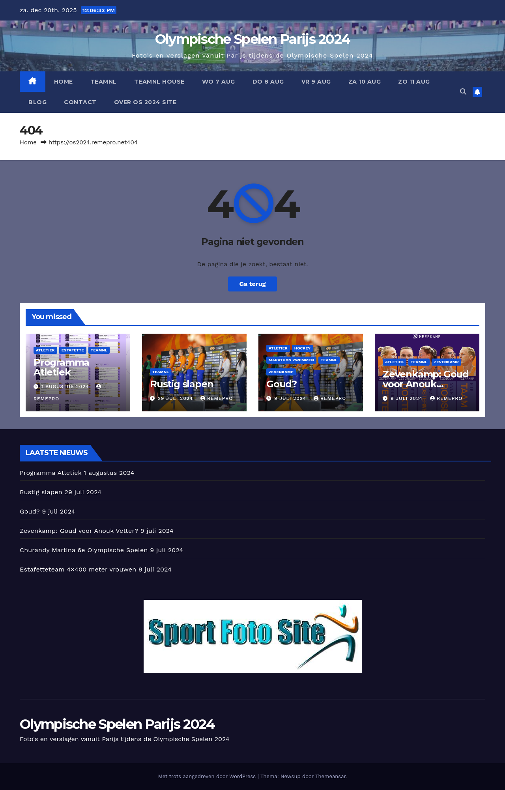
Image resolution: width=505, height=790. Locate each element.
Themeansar (330, 776)
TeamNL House (159, 81)
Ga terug (252, 284)
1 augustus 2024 (66, 386)
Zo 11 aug (414, 81)
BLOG (37, 102)
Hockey (302, 348)
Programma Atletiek (61, 367)
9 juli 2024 (291, 398)
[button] (463, 91)
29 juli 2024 (176, 398)
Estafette (73, 350)
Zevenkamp (281, 372)
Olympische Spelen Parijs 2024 (252, 39)
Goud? (281, 384)
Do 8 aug (268, 81)
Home (28, 142)
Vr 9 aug (316, 81)
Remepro (216, 398)
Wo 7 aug (218, 81)
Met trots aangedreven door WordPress (208, 776)
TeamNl (103, 81)
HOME (63, 81)
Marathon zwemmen (291, 360)
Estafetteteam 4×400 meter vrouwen (78, 569)
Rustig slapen (181, 384)
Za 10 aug (364, 81)
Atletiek (45, 350)
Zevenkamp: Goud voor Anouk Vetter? (426, 384)
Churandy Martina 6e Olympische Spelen (84, 550)
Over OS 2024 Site (145, 102)
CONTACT (80, 102)
